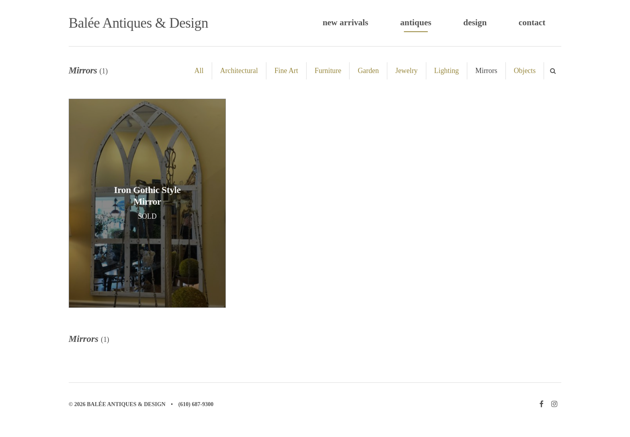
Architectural (239, 71)
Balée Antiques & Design (138, 23)
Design (475, 22)
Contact (532, 22)
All (199, 71)
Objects (525, 71)
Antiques (415, 22)
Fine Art (286, 71)
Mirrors (486, 71)
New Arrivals (345, 22)
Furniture (328, 71)
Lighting (446, 71)
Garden (368, 71)
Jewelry (406, 71)
